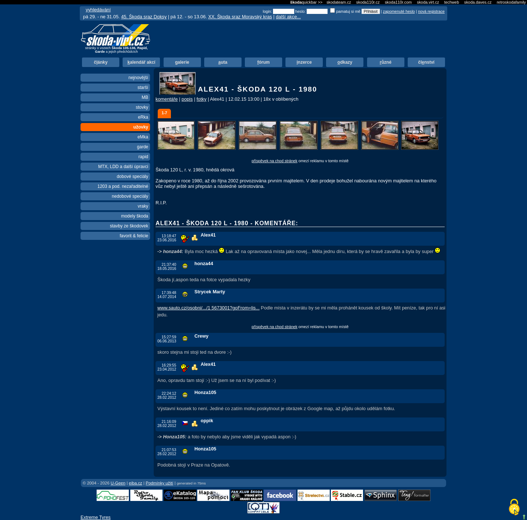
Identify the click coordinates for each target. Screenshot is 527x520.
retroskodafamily (511, 2)
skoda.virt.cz (428, 2)
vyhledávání (98, 9)
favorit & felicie (134, 235)
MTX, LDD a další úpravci (123, 166)
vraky (143, 206)
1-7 (164, 113)
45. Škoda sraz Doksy (144, 16)
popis (187, 99)
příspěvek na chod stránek (275, 161)
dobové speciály (132, 176)
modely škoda (134, 216)
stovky (142, 107)
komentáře (166, 99)
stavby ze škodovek (129, 226)
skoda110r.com (398, 2)
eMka (143, 137)
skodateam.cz (338, 2)
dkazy (344, 62)
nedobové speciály (130, 196)
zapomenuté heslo (399, 11)
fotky (201, 99)
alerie (182, 62)
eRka (143, 117)
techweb (451, 2)
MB (145, 97)
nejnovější (138, 77)
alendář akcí (141, 62)
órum (263, 62)
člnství (426, 62)
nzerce (304, 62)
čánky (100, 62)
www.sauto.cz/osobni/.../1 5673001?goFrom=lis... (208, 308)
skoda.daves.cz (478, 2)
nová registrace (431, 11)
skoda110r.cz (368, 2)
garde (142, 146)
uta (222, 62)
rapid (143, 156)
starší (143, 87)
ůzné (386, 62)
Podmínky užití (159, 483)
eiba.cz (135, 483)
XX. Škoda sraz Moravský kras (240, 16)
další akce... (288, 16)
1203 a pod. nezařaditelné (122, 186)
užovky (140, 127)
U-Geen (118, 483)
